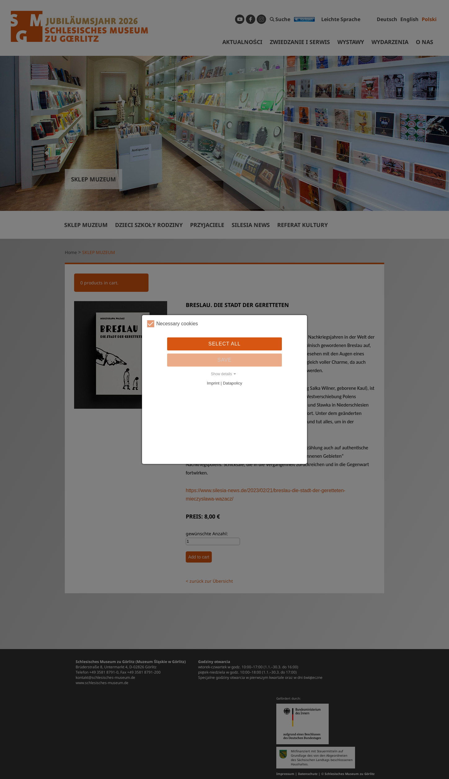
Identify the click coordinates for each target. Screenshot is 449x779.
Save (224, 360)
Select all (224, 343)
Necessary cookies (172, 323)
